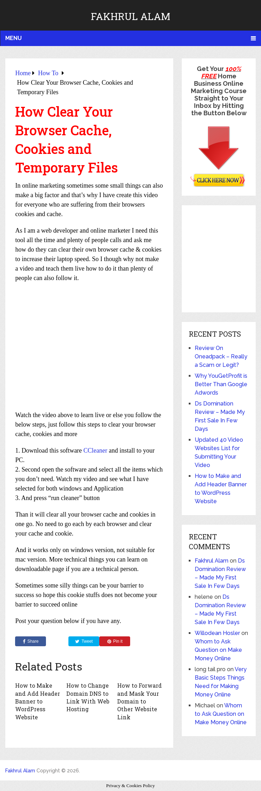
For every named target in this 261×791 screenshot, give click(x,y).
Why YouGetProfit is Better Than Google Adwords (221, 384)
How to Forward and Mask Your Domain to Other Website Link (139, 701)
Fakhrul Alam (130, 16)
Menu (13, 38)
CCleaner (95, 450)
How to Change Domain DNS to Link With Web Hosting (87, 697)
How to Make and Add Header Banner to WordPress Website (37, 701)
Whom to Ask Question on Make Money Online (218, 650)
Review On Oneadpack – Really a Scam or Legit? (221, 356)
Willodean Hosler (217, 633)
